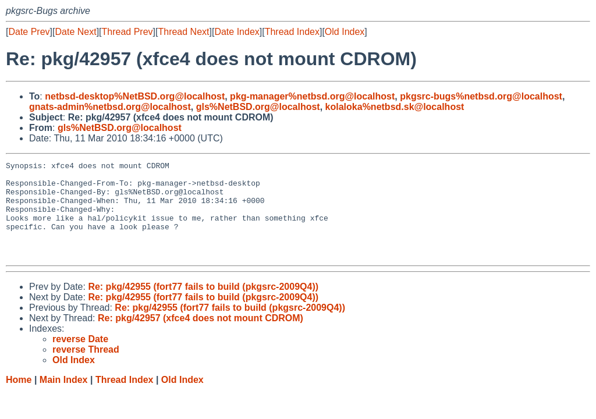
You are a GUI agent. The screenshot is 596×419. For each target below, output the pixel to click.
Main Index (64, 399)
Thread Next (183, 32)
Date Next (75, 32)
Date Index (236, 32)
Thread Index (292, 32)
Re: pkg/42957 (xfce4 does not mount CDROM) (200, 337)
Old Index (344, 32)
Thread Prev (127, 32)
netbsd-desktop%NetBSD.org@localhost (135, 96)
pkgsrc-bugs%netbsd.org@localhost (481, 96)
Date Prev (28, 32)
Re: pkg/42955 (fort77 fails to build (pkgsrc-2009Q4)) (203, 306)
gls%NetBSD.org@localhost (258, 107)
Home (18, 399)
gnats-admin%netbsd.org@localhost (110, 107)
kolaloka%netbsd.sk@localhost (394, 107)
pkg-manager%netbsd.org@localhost (312, 96)
